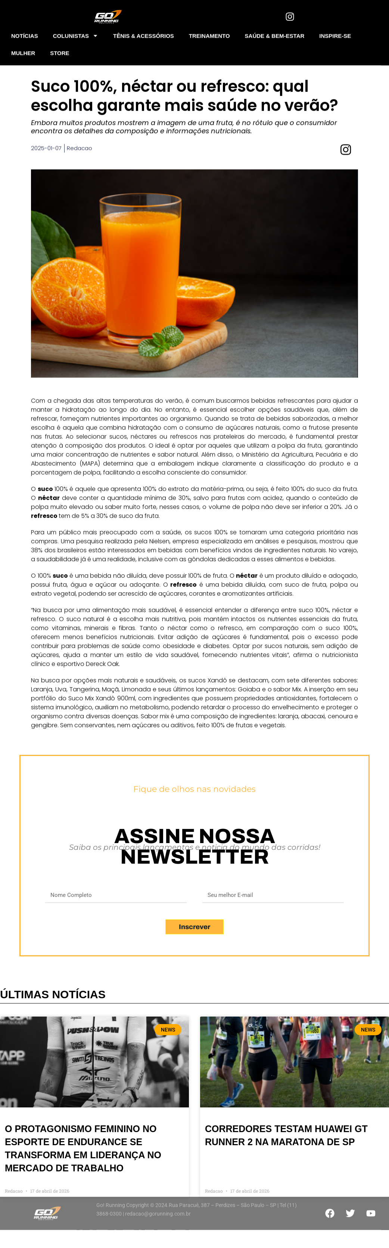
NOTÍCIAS (24, 34)
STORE (59, 51)
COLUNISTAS (75, 34)
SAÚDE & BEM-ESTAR (275, 34)
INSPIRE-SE (335, 34)
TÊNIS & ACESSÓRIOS (143, 34)
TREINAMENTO (209, 34)
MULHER (23, 51)
